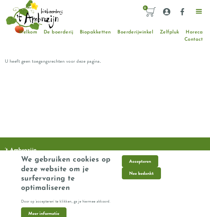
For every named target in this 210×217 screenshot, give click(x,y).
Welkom (28, 32)
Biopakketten (95, 32)
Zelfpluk (169, 32)
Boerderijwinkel (135, 32)
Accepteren (140, 165)
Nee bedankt (141, 177)
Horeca (194, 32)
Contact (193, 39)
